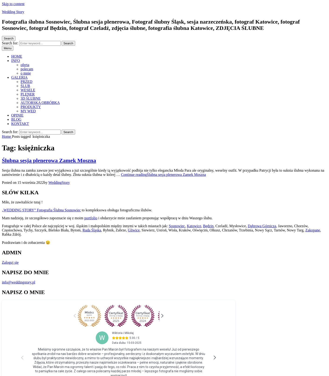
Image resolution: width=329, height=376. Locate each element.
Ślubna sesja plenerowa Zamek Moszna (49, 160)
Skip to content (13, 4)
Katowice (194, 226)
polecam (27, 69)
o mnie (26, 73)
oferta (25, 65)
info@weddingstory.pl (18, 282)
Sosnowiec (177, 226)
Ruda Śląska (91, 230)
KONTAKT (20, 124)
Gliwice (134, 230)
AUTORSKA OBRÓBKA (40, 103)
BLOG (16, 119)
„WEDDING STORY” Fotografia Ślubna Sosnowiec (41, 210)
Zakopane (312, 230)
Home (7, 136)
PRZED (26, 82)
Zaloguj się (10, 262)
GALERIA (19, 77)
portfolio (90, 218)
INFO (15, 61)
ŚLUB (25, 86)
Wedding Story (13, 12)
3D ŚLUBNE (31, 98)
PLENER (28, 94)
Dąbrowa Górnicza (262, 226)
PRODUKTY (31, 107)
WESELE (28, 90)
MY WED (28, 111)
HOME (16, 56)
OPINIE (17, 115)
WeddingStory (59, 182)
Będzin (208, 226)
